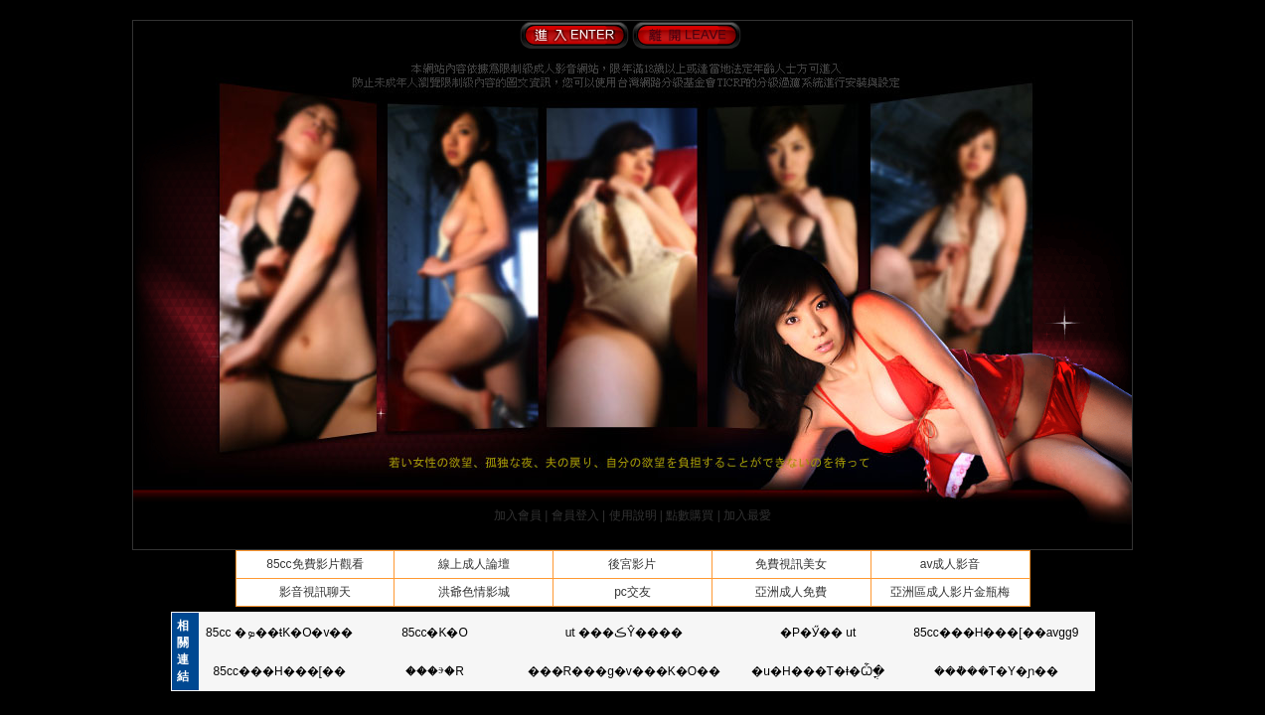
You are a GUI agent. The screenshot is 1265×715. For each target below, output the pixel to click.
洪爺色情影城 (474, 592)
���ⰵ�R (434, 671)
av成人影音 (950, 564)
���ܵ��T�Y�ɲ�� (996, 671)
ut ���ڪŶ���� (624, 633)
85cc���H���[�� (280, 671)
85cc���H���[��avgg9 (995, 633)
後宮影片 (632, 564)
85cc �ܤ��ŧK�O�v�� (279, 633)
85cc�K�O (434, 633)
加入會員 (518, 515)
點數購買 (689, 515)
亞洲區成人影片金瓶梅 (950, 592)
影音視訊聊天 (315, 592)
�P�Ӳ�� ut (818, 633)
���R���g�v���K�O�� (624, 671)
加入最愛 (747, 515)
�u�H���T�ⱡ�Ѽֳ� (817, 671)
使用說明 (633, 515)
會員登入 (575, 515)
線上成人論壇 (474, 564)
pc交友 (632, 592)
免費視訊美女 (791, 564)
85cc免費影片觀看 (314, 564)
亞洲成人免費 (791, 592)
